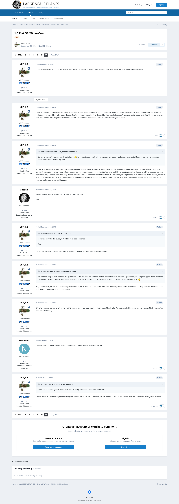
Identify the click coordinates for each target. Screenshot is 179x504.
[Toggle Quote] (39, 152)
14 (33, 55)
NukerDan (24, 340)
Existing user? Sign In (144, 5)
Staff (33, 19)
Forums (15, 19)
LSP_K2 (26, 43)
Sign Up (161, 5)
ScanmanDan (67, 152)
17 (46, 55)
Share (142, 45)
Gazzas (24, 189)
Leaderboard (58, 19)
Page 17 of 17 (56, 55)
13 (29, 55)
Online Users (44, 19)
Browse (30, 14)
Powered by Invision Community (89, 500)
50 (24, 361)
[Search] (138, 12)
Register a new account (53, 447)
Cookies (89, 498)
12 (25, 55)
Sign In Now (125, 447)
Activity (40, 12)
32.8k (24, 88)
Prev (20, 55)
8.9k (24, 210)
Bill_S (156, 135)
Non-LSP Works (45, 46)
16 (42, 55)
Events (25, 19)
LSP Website (18, 12)
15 (37, 55)
